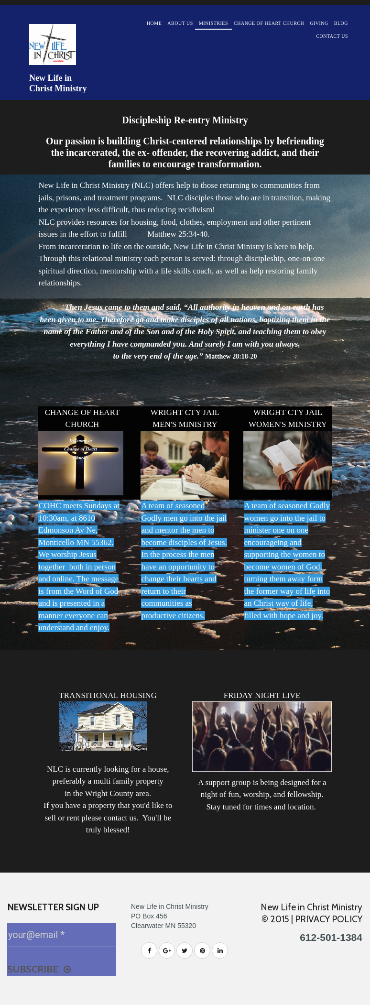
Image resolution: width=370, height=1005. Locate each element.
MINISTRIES (213, 23)
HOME (154, 23)
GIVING (319, 23)
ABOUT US (180, 23)
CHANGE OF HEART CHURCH (269, 23)
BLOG (341, 23)
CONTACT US (332, 36)
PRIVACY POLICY (328, 919)
